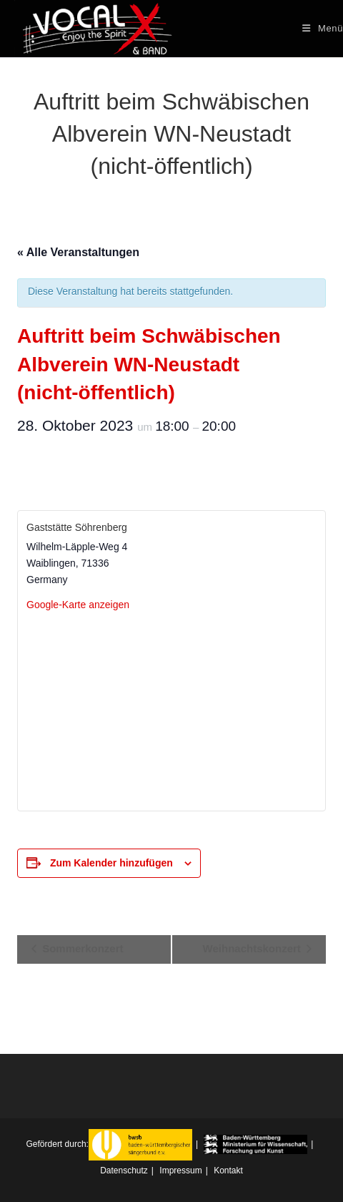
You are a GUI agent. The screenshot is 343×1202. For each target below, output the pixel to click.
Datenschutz (124, 1171)
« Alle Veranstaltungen (78, 252)
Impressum (180, 1171)
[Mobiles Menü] (322, 28)
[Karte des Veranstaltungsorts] (171, 710)
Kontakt (228, 1171)
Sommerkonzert (81, 948)
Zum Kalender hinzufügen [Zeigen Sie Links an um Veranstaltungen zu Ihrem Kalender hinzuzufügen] (111, 863)
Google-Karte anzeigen (77, 604)
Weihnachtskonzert (253, 948)
